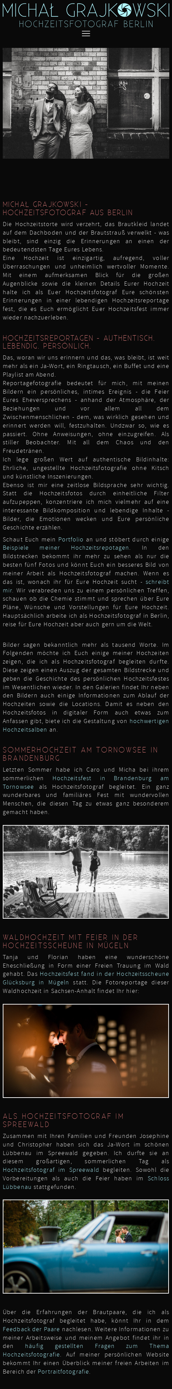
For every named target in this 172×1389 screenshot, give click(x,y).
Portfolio (71, 539)
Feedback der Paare (31, 1329)
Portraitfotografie (63, 1371)
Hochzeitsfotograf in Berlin (128, 615)
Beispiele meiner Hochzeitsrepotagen (66, 547)
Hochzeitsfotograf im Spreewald (51, 1170)
